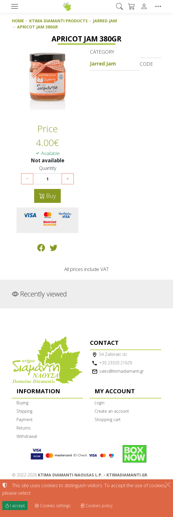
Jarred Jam (105, 20)
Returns (23, 428)
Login (99, 402)
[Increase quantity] (68, 178)
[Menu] (14, 6)
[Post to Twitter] (54, 248)
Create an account (112, 411)
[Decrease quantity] (27, 178)
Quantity (47, 168)
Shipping (24, 411)
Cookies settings (53, 505)
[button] (120, 6)
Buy (50, 196)
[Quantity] (47, 178)
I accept (15, 505)
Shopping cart (108, 419)
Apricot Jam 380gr (37, 27)
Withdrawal (26, 436)
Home (18, 20)
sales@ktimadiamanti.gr (121, 371)
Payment (24, 419)
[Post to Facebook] (41, 248)
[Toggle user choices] (145, 6)
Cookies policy (96, 505)
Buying (22, 402)
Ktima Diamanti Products (58, 20)
